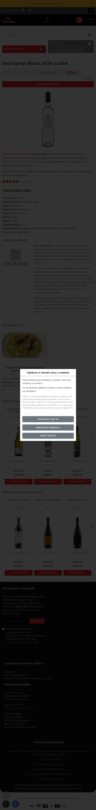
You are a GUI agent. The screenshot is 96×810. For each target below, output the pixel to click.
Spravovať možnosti (48, 427)
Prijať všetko (48, 436)
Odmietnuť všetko (48, 419)
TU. (72, 408)
